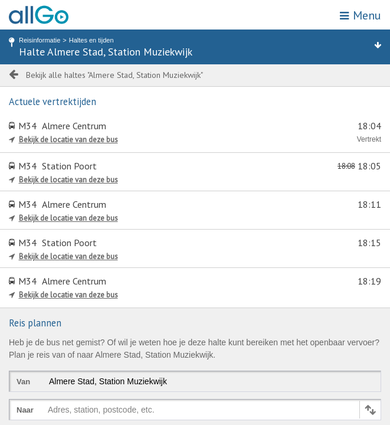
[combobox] (50, 412)
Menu (360, 15)
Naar (25, 410)
